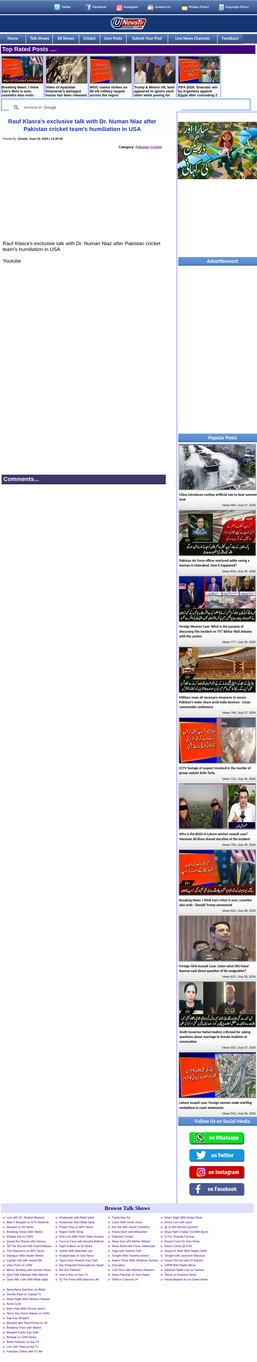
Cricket (90, 38)
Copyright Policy (237, 6)
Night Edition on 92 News (76, 1246)
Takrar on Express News (180, 1274)
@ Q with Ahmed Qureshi (181, 1227)
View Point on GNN (19, 1265)
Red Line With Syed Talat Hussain (81, 1236)
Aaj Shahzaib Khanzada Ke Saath (81, 1265)
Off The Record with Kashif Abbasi (29, 1246)
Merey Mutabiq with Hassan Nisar (29, 1269)
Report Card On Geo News (182, 1241)
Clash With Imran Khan (127, 1222)
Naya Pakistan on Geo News (131, 1274)
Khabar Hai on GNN (20, 1236)
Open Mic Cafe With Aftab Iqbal (27, 1279)
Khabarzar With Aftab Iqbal (76, 1222)
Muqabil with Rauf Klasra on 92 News (27, 1323)
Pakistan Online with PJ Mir (25, 1351)
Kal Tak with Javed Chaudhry (131, 1227)
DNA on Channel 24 (125, 1279)
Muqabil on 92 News (20, 1227)
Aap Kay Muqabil (18, 1318)
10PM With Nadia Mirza (180, 1265)
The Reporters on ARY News (25, 1250)
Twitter (66, 6)
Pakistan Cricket (148, 147)
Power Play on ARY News (76, 1227)
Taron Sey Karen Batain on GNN (28, 1313)
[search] (94, 107)
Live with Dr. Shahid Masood (25, 1217)
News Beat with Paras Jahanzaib (133, 1246)
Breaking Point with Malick (24, 1327)
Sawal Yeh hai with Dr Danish (183, 1260)
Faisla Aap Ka (121, 1217)
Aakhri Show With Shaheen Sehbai (135, 1260)
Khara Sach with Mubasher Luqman (129, 1232)
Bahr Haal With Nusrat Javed (26, 1308)
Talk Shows (39, 38)
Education (118, 1265)
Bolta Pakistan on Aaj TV (23, 1341)
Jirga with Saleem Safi (126, 1250)
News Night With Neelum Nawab (28, 1299)
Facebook (99, 6)
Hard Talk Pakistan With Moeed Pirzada (27, 1275)
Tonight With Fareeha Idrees (130, 1255)
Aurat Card (14, 1303)
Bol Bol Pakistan (70, 1269)
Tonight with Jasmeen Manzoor (184, 1255)
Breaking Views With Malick (25, 1231)
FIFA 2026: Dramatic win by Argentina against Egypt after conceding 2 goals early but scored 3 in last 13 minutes (199, 77)
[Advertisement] (82, 200)
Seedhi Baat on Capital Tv (24, 1294)
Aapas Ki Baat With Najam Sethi (185, 1250)
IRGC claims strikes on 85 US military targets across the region (110, 76)
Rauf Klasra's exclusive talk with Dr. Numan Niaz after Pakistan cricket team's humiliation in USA (82, 125)
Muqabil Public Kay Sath (23, 1332)
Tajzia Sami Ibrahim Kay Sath (78, 1260)
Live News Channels (192, 38)
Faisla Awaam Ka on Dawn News (186, 1279)
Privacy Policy (199, 6)
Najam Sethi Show (71, 1231)
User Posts (113, 38)
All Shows (65, 38)
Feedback (230, 38)
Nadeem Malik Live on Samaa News (184, 1270)
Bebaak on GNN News (21, 1337)
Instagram (131, 6)
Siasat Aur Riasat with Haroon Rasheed (26, 1242)
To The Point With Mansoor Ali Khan (79, 1280)
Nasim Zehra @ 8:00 (178, 1246)
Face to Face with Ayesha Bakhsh (81, 1241)
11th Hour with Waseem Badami (133, 1269)
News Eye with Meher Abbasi (131, 1241)
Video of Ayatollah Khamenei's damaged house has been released (66, 76)
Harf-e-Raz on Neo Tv (73, 1274)
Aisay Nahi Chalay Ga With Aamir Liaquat (186, 1232)
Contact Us (163, 6)
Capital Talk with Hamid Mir (24, 1260)
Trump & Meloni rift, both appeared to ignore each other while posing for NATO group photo (155, 77)
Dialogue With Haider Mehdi (25, 1255)
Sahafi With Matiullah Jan (76, 1250)
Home (13, 38)
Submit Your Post (147, 38)
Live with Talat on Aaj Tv (22, 1346)
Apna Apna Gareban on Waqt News (26, 1290)
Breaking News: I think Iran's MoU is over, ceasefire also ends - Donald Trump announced (22, 77)
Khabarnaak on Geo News (76, 1255)
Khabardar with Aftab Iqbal (76, 1217)
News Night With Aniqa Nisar (183, 1217)
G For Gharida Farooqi (179, 1236)
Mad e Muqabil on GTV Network (28, 1222)
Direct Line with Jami (178, 1222)
